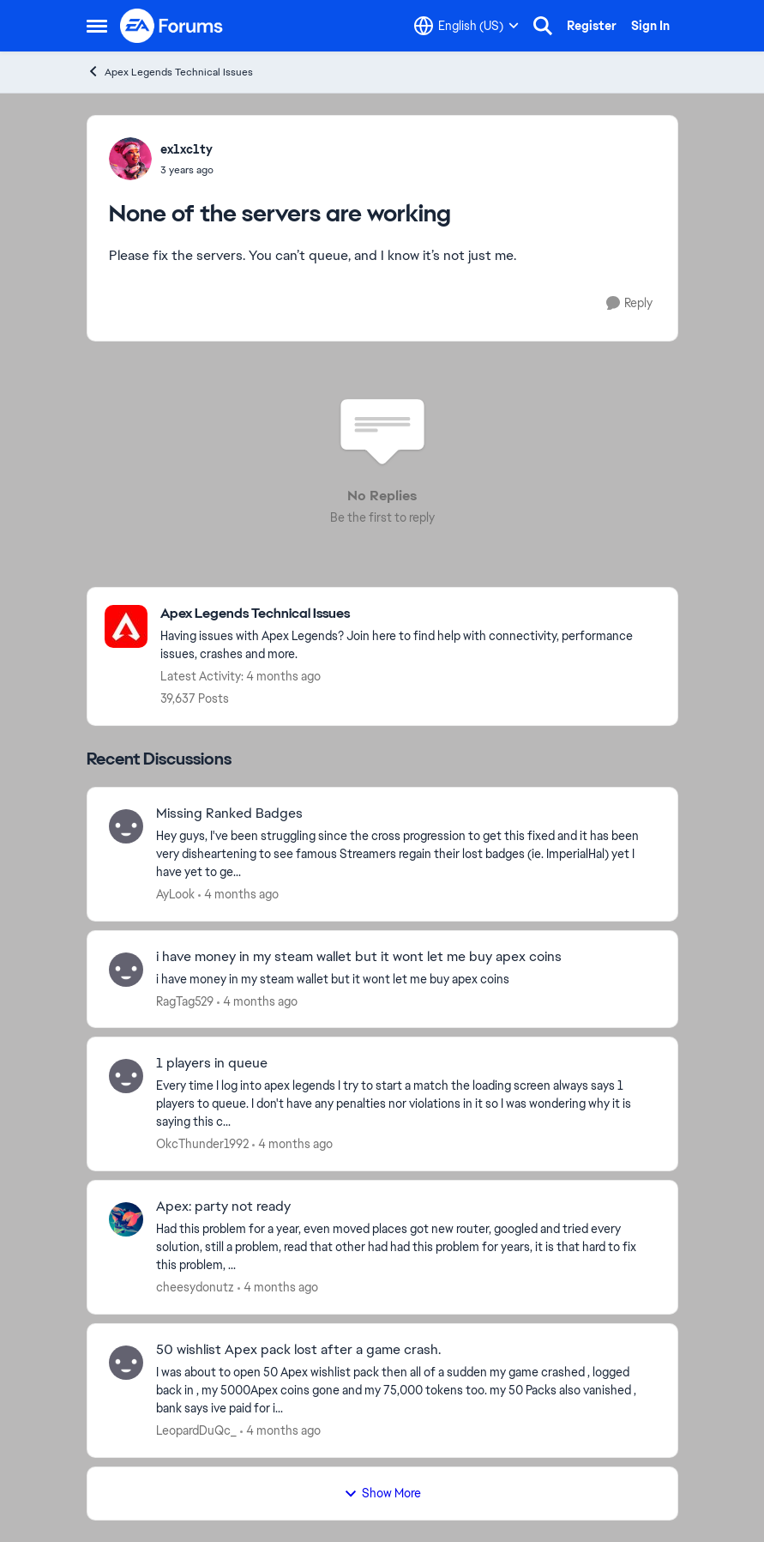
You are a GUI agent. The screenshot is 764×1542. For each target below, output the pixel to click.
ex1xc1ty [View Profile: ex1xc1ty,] (186, 149)
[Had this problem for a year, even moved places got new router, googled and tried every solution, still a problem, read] (406, 1247)
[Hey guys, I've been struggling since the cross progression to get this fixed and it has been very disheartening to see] (406, 854)
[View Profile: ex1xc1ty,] (130, 158)
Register (592, 25)
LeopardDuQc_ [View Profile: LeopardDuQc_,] (196, 1430)
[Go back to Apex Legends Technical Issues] (410, 614)
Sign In (650, 25)
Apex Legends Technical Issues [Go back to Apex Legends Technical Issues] (170, 71)
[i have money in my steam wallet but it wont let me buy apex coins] (406, 979)
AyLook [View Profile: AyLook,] (175, 894)
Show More (382, 1493)
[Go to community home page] (172, 26)
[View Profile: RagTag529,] (126, 969)
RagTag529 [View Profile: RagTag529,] (185, 1000)
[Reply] (629, 303)
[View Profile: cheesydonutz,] (126, 1219)
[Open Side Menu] (97, 26)
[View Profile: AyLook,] (126, 826)
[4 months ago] (238, 895)
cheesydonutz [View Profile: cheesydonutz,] (195, 1287)
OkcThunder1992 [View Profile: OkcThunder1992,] (202, 1144)
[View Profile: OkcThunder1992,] (126, 1076)
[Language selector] (466, 26)
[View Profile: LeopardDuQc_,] (126, 1362)
